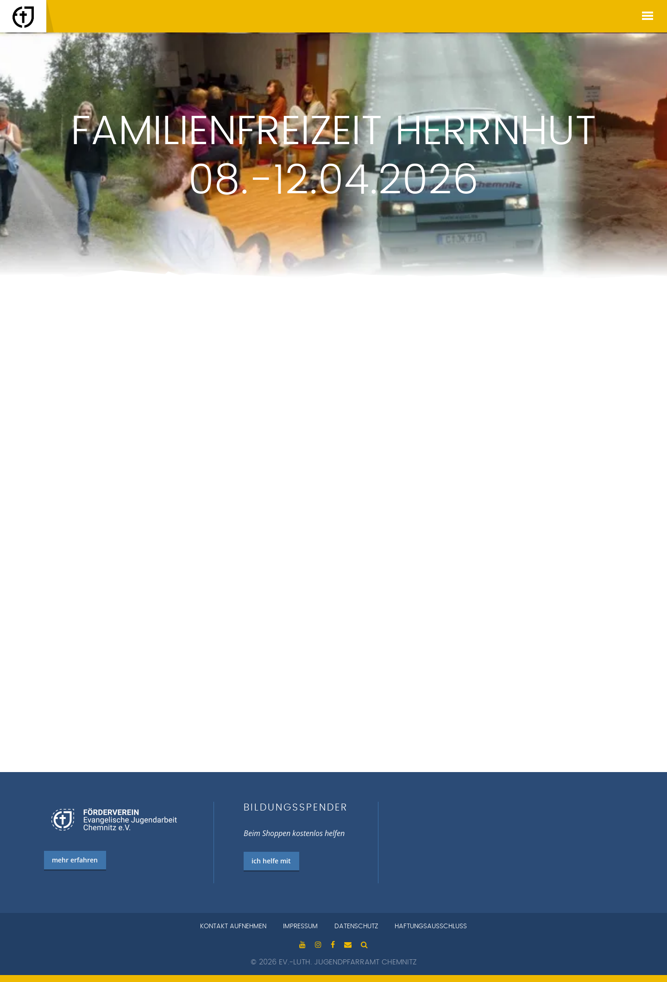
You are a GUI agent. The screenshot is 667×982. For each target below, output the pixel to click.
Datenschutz (356, 926)
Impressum (300, 926)
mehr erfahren (75, 859)
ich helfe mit (271, 860)
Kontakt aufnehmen (233, 926)
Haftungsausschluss (431, 926)
